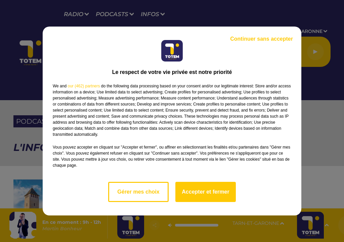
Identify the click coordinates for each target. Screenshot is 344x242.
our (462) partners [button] (84, 86)
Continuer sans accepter (261, 39)
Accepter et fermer (205, 192)
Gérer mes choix (138, 192)
